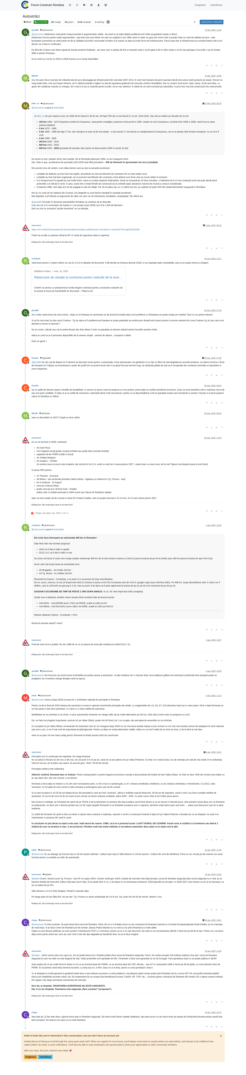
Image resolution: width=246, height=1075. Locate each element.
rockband (36, 259)
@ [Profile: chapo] (36, 955)
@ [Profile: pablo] (35, 878)
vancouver (36, 225)
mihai (34, 696)
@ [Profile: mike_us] (39, 116)
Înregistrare (30, 1057)
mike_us (35, 103)
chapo (34, 920)
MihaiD (35, 76)
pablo (34, 850)
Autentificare (45, 1057)
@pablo (47, 874)
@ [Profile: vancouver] (38, 34)
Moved (27, 22)
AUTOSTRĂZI (41, 22)
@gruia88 (45, 358)
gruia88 (35, 30)
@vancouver (46, 30)
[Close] (221, 1036)
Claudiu (35, 358)
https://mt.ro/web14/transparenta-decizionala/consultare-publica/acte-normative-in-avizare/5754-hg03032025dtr (86, 229)
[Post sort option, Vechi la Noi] (194, 22)
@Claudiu (44, 413)
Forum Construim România (47, 5)
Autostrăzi (59, 107)
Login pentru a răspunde (211, 22)
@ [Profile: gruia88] (36, 202)
